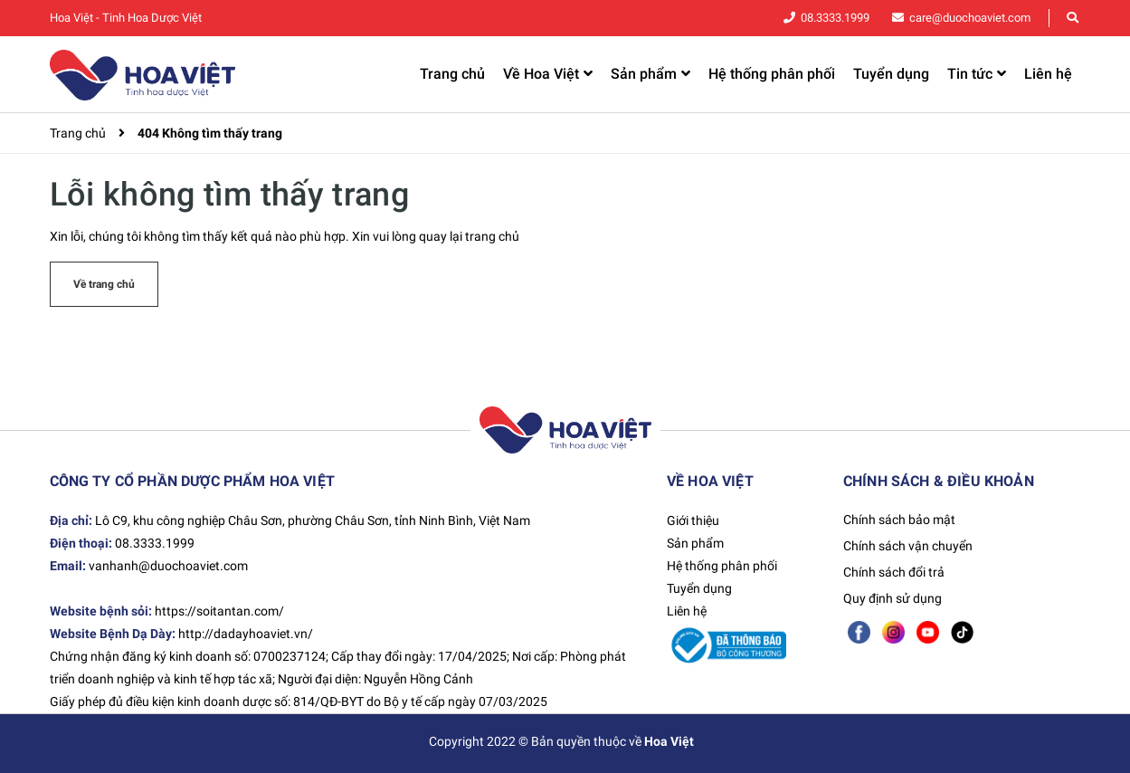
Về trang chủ (104, 284)
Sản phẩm (695, 543)
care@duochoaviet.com (974, 17)
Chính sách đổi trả (894, 572)
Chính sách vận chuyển (908, 546)
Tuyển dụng (699, 588)
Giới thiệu (693, 520)
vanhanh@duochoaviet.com (168, 565)
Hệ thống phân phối (722, 565)
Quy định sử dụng (892, 598)
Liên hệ (687, 611)
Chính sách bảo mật (899, 519)
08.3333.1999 (847, 17)
